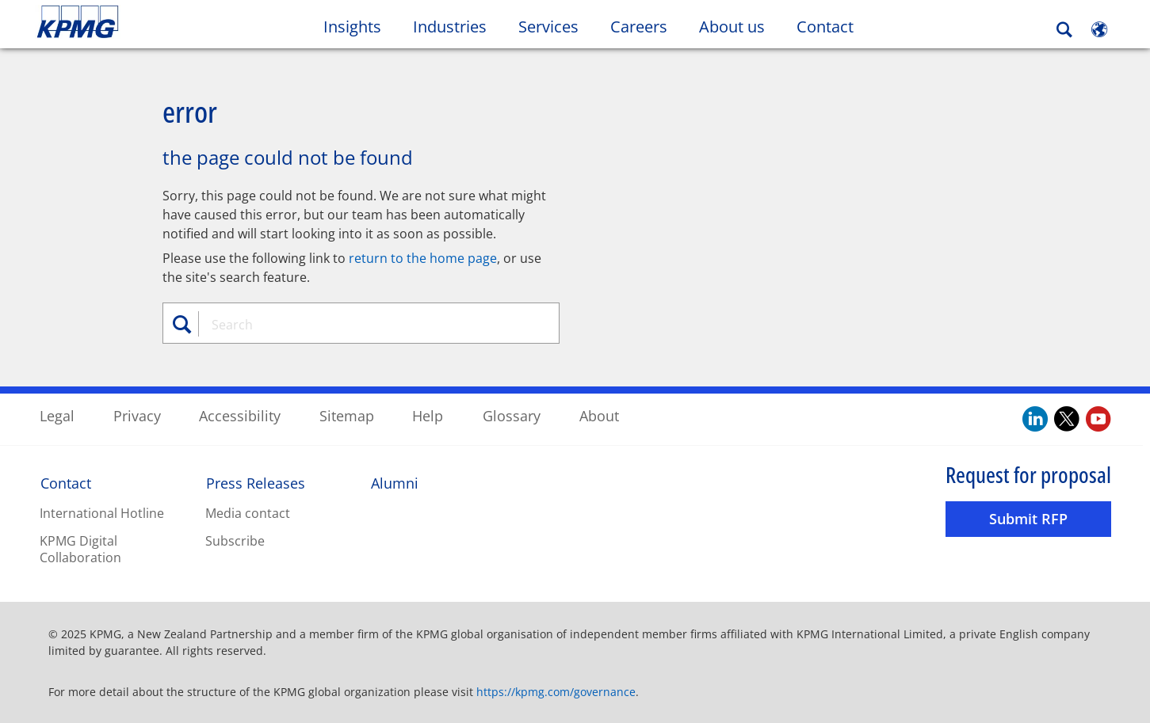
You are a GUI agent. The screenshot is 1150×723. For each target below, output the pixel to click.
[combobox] (367, 324)
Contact (825, 26)
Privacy (137, 414)
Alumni (394, 482)
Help (427, 414)
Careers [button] (638, 26)
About (599, 414)
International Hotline (102, 512)
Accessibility (240, 414)
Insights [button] (352, 26)
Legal (57, 414)
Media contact (247, 512)
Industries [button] (450, 26)
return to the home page (423, 257)
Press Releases (255, 482)
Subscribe (235, 540)
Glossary (512, 414)
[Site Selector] (1099, 29)
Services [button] (548, 26)
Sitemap (346, 414)
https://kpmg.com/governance (556, 690)
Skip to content (139, 22)
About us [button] (732, 26)
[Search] (1064, 29)
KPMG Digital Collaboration (80, 548)
